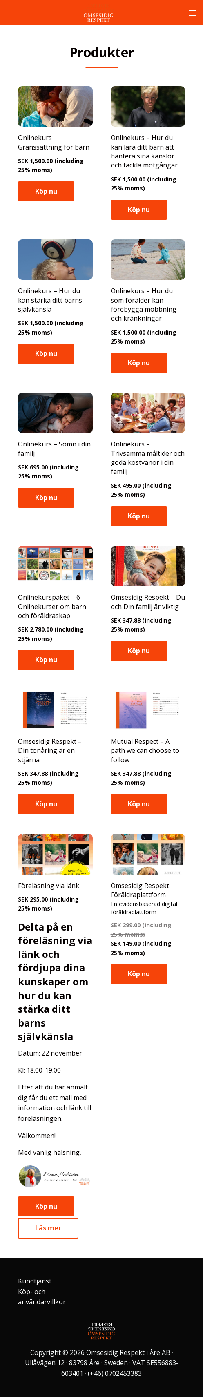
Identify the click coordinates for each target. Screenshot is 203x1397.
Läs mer (48, 1227)
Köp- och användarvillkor (42, 1297)
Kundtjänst (34, 1280)
